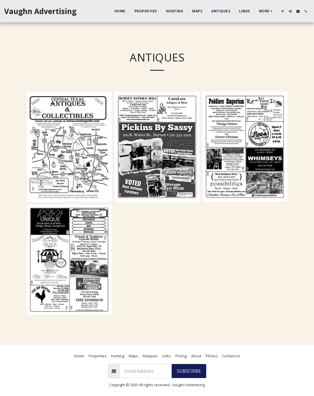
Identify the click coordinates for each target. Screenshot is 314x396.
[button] (282, 11)
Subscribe (189, 371)
